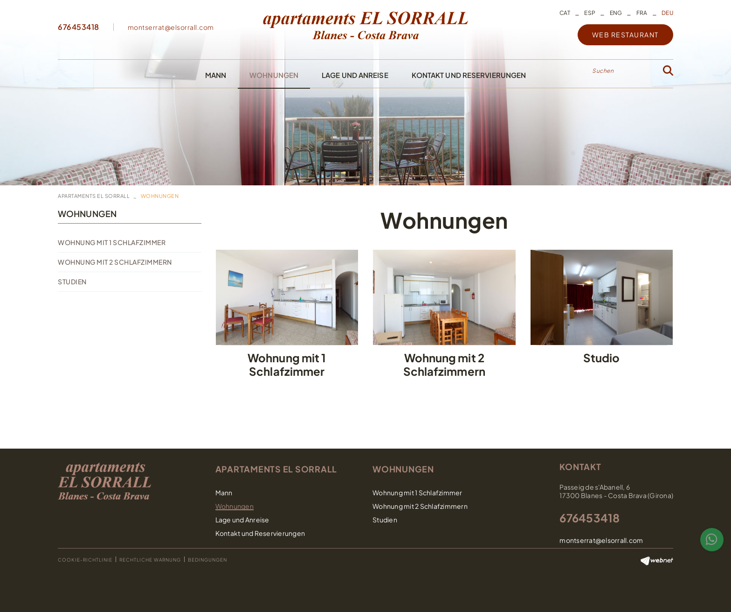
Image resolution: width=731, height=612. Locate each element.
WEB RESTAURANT (625, 34)
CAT (564, 12)
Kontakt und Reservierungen (260, 533)
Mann (224, 492)
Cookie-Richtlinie (85, 560)
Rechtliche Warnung (150, 560)
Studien (72, 281)
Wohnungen (87, 213)
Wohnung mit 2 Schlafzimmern (115, 262)
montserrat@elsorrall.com (171, 27)
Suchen (603, 70)
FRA (642, 12)
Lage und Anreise (242, 519)
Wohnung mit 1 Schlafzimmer (112, 242)
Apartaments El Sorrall (94, 196)
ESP (589, 12)
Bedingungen (207, 560)
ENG (616, 12)
